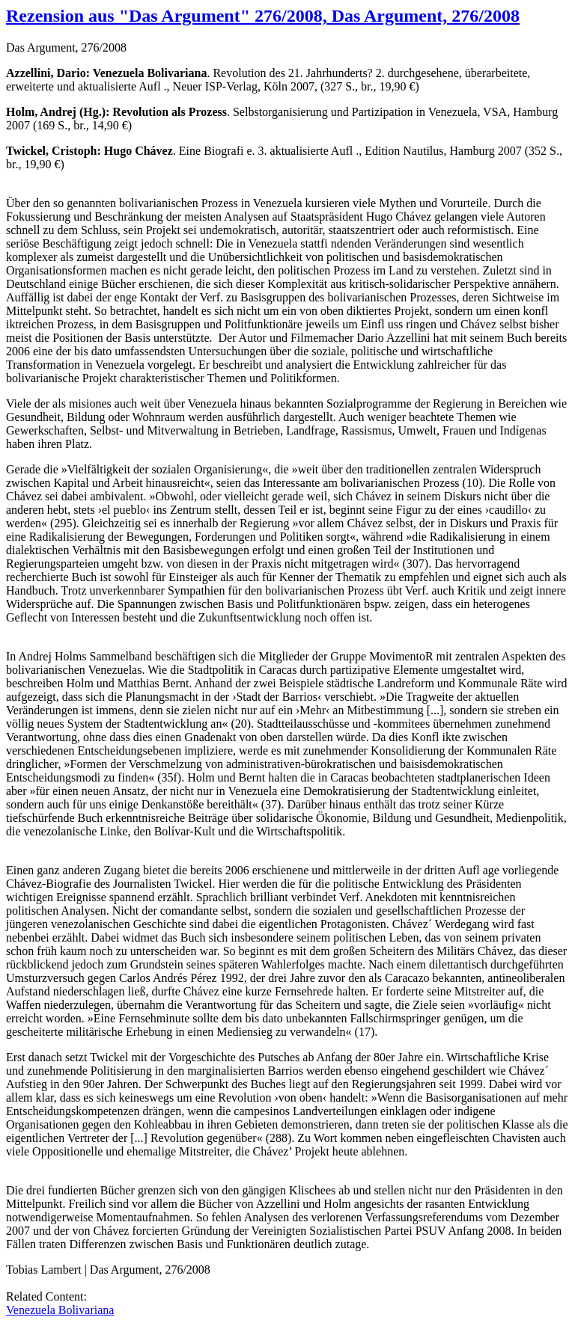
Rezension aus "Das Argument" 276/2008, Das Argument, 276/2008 (263, 15)
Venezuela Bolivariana (60, 1310)
